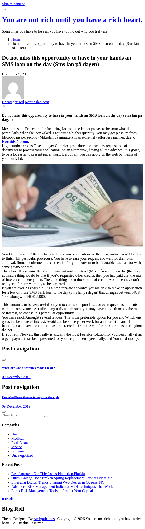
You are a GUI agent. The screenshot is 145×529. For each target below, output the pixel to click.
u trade (7, 499)
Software (18, 451)
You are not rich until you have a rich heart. (72, 19)
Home (15, 39)
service (16, 447)
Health (16, 434)
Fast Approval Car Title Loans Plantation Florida (48, 474)
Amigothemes (44, 519)
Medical (17, 438)
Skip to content (13, 4)
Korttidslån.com (37, 102)
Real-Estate (20, 443)
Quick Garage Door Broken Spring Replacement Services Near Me (61, 478)
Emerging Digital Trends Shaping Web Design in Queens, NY (58, 482)
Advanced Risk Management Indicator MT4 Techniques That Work (62, 486)
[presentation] (4, 360)
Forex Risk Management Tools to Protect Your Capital (52, 491)
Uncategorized (13, 102)
